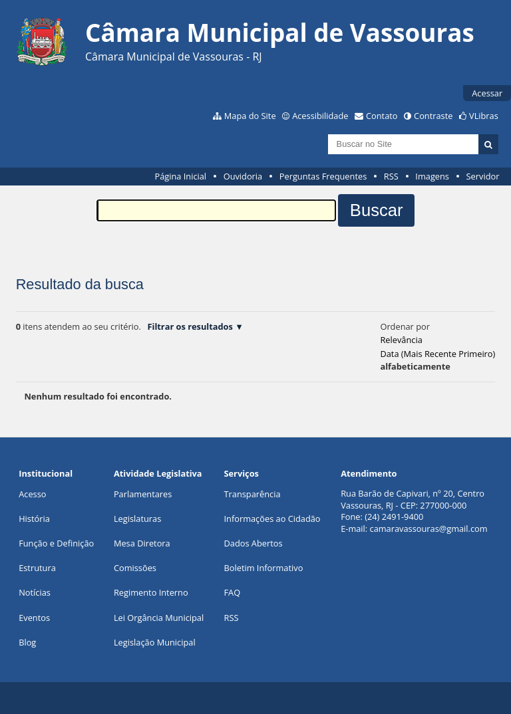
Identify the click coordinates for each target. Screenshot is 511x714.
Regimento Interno (151, 592)
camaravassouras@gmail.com (429, 529)
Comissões (135, 568)
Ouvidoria (243, 176)
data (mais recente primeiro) (437, 354)
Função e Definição (56, 543)
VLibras (483, 116)
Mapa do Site (250, 116)
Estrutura (37, 568)
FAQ (232, 592)
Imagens (432, 176)
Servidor (483, 176)
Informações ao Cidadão (272, 519)
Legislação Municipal (155, 642)
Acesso (32, 494)
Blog (27, 642)
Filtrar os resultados (189, 326)
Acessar (487, 93)
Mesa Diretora (142, 543)
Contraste (433, 116)
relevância (401, 340)
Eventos (34, 618)
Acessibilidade (320, 116)
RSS (391, 176)
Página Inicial (180, 176)
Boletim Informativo (263, 568)
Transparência (252, 494)
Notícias (35, 592)
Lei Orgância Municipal (159, 618)
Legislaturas (137, 519)
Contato (382, 116)
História (34, 519)
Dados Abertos (253, 543)
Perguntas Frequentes (323, 176)
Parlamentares (143, 494)
